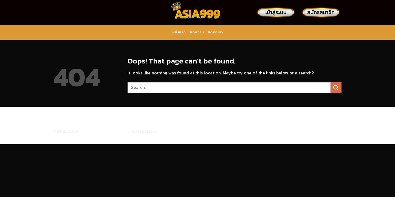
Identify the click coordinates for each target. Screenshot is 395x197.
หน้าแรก (179, 32)
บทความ (197, 32)
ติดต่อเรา (215, 32)
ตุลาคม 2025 (65, 131)
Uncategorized (142, 131)
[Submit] (336, 87)
